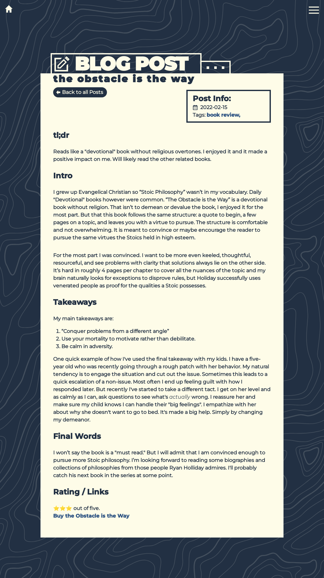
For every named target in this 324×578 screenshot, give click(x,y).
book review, (224, 115)
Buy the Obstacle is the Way (91, 516)
